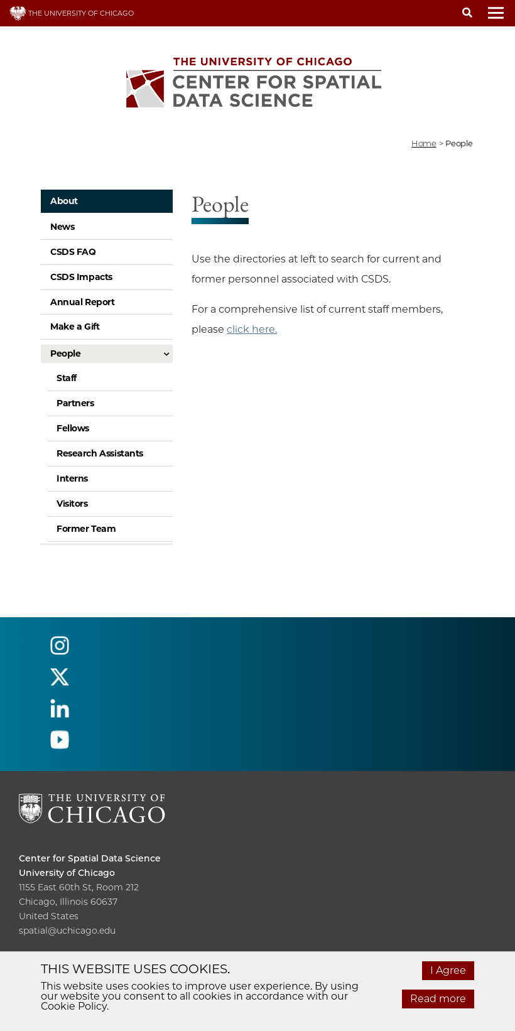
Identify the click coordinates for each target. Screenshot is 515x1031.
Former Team (86, 528)
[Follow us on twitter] (59, 682)
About (64, 201)
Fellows (73, 428)
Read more (438, 999)
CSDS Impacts (81, 277)
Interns (72, 478)
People (65, 353)
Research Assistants (100, 453)
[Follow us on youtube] (59, 745)
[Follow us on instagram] (59, 651)
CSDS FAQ (73, 251)
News (62, 226)
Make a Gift (74, 326)
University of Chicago (67, 872)
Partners (75, 403)
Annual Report (82, 302)
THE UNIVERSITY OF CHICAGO (71, 13)
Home (423, 143)
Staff (67, 378)
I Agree (448, 970)
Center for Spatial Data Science (90, 858)
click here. (252, 329)
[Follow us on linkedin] (59, 714)
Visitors (72, 503)
